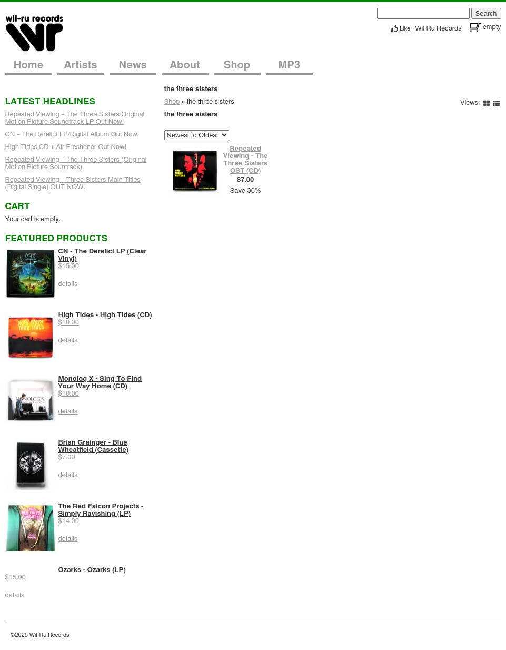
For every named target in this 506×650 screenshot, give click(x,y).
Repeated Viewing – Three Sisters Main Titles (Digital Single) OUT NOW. (73, 183)
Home (29, 65)
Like (405, 28)
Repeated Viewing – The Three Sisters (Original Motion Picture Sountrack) (76, 163)
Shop (237, 65)
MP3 (289, 65)
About (185, 65)
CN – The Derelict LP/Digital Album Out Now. (72, 134)
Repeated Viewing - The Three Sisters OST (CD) (245, 159)
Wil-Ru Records (40, 32)
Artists (80, 65)
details (68, 284)
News (132, 65)
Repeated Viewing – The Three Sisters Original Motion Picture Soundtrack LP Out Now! (75, 118)
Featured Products (56, 238)
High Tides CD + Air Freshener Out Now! (66, 147)
